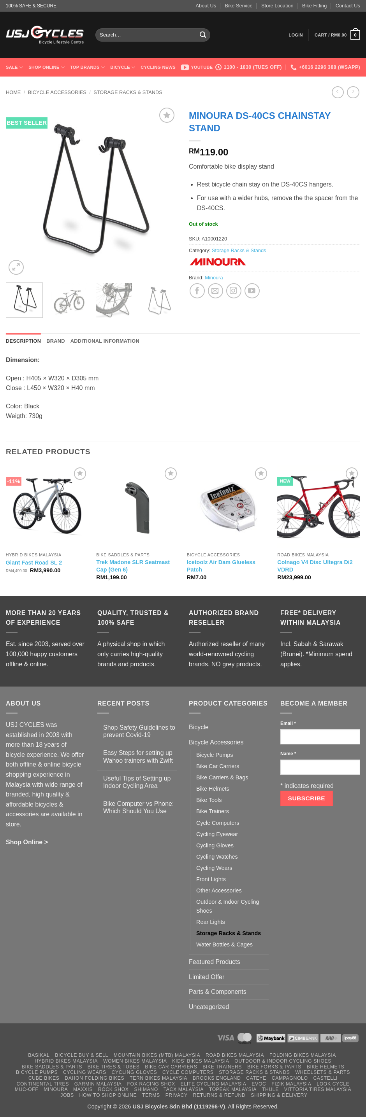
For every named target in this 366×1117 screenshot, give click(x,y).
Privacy (176, 1095)
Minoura (214, 278)
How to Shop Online (108, 1095)
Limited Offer (206, 977)
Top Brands (87, 67)
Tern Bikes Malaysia (158, 1078)
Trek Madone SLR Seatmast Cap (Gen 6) (133, 566)
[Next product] (338, 92)
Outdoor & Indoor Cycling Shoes (227, 906)
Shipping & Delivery (279, 1095)
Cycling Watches (217, 857)
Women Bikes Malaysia (135, 1061)
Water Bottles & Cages (224, 944)
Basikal (38, 1055)
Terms (151, 1095)
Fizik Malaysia (291, 1084)
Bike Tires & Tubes (114, 1067)
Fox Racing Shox (151, 1084)
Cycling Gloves (215, 845)
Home (13, 92)
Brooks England (217, 1078)
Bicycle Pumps (214, 755)
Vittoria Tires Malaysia (318, 1089)
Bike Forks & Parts (274, 1067)
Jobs (67, 1095)
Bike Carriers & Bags (222, 777)
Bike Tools (209, 800)
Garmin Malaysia (98, 1084)
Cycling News (158, 67)
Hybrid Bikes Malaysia (66, 1061)
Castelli (325, 1078)
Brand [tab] (55, 341)
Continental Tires (42, 1084)
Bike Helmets (212, 789)
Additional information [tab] (104, 341)
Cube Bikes (44, 1078)
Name (288, 753)
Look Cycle (333, 1084)
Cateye (256, 1078)
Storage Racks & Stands (127, 92)
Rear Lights (210, 922)
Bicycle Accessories (57, 92)
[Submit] (203, 35)
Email (288, 723)
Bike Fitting (314, 6)
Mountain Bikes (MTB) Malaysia (157, 1055)
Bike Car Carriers (217, 766)
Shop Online (46, 67)
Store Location (277, 6)
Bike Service (239, 6)
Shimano (146, 1089)
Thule (270, 1089)
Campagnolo (290, 1078)
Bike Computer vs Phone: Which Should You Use (138, 807)
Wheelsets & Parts (322, 1072)
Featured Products (214, 961)
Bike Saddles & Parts (52, 1067)
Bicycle (122, 67)
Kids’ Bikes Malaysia (200, 1061)
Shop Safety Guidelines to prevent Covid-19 (139, 731)
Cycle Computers (217, 823)
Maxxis (83, 1089)
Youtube (197, 67)
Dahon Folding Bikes (94, 1078)
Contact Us (348, 6)
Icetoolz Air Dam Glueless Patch (221, 566)
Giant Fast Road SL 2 (34, 562)
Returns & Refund (219, 1095)
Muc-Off (27, 1089)
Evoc (259, 1084)
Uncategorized (209, 1007)
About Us (206, 6)
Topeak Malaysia (233, 1089)
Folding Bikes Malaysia (302, 1055)
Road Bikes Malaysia (235, 1055)
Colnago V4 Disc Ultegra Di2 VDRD (315, 566)
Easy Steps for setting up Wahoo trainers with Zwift (138, 756)
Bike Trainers (212, 811)
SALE (14, 67)
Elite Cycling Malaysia (213, 1084)
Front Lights (211, 879)
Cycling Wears (214, 868)
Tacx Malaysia (184, 1089)
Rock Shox (113, 1089)
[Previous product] (353, 92)
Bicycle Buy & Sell (81, 1055)
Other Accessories (219, 890)
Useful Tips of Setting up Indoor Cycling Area (137, 782)
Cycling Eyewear (217, 834)
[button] (296, 35)
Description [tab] (23, 341)
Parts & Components (217, 991)
